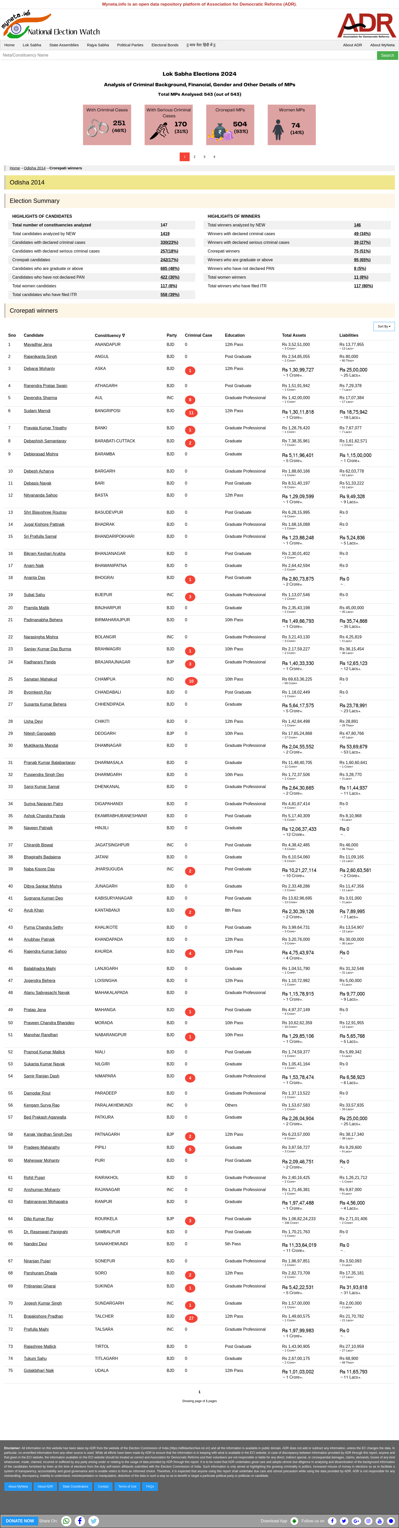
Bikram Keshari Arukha (45, 553)
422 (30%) (169, 277)
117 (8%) (168, 286)
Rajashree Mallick (40, 1346)
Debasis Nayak (37, 483)
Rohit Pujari (34, 1177)
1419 (165, 234)
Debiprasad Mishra (41, 454)
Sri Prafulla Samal (40, 536)
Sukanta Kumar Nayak (44, 1064)
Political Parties (130, 45)
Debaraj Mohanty (39, 368)
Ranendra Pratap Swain (45, 386)
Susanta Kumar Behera (45, 704)
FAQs (150, 1486)
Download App (274, 1521)
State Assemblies (64, 45)
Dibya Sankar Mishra (43, 886)
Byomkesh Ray (37, 692)
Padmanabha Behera (43, 620)
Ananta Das (34, 577)
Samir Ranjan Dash (41, 1076)
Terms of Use (127, 1486)
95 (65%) (362, 260)
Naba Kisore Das (39, 869)
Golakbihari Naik (39, 1370)
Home (9, 45)
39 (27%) (362, 242)
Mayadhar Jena (38, 344)
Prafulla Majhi (36, 1329)
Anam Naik (34, 565)
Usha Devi (33, 721)
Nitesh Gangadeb (40, 733)
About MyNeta (382, 45)
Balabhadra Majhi (40, 968)
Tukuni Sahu (35, 1358)
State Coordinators (75, 1486)
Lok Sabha (32, 45)
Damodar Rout (37, 1093)
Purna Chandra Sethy (43, 927)
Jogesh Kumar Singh (43, 1303)
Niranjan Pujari (37, 1261)
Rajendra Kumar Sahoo (45, 951)
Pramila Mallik (36, 608)
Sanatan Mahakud (40, 679)
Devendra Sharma (40, 398)
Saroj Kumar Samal (41, 786)
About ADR (352, 45)
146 (357, 225)
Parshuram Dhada (40, 1273)
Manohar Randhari (41, 1035)
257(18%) (169, 251)
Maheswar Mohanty (42, 1160)
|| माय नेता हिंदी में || (201, 45)
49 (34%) (362, 234)
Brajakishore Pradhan (43, 1316)
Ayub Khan (34, 910)
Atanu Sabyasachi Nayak (47, 992)
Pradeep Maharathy (42, 1147)
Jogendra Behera (39, 980)
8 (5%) (360, 268)
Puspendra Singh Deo (44, 774)
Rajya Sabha (98, 45)
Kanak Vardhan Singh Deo (48, 1134)
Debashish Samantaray (45, 441)
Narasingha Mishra (41, 637)
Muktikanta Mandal (41, 745)
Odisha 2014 (35, 168)
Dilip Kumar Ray (38, 1219)
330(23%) (169, 242)
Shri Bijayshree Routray (45, 512)
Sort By (384, 326)
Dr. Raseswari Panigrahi (46, 1232)
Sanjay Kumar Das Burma (47, 649)
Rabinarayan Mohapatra (46, 1201)
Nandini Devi (35, 1244)
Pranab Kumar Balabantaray (50, 762)
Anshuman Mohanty (42, 1189)
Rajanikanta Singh (40, 356)
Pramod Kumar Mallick (44, 1052)
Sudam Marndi (37, 411)
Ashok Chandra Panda (44, 816)
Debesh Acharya (39, 471)
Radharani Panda (40, 662)
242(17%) (169, 260)
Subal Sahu (34, 595)
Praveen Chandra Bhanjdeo (49, 1023)
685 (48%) (169, 268)
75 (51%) (362, 251)
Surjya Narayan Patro (43, 804)
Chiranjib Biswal (38, 845)
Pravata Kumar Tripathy (45, 428)
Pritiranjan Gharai (40, 1286)
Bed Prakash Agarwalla (45, 1117)
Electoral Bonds (165, 45)
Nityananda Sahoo (41, 495)
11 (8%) (361, 277)
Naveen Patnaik (38, 828)
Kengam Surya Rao (42, 1105)
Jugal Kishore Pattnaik (44, 524)
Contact (103, 1486)
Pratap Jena (35, 1010)
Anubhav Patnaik (39, 939)
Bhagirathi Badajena (42, 857)
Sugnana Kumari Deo (43, 898)
